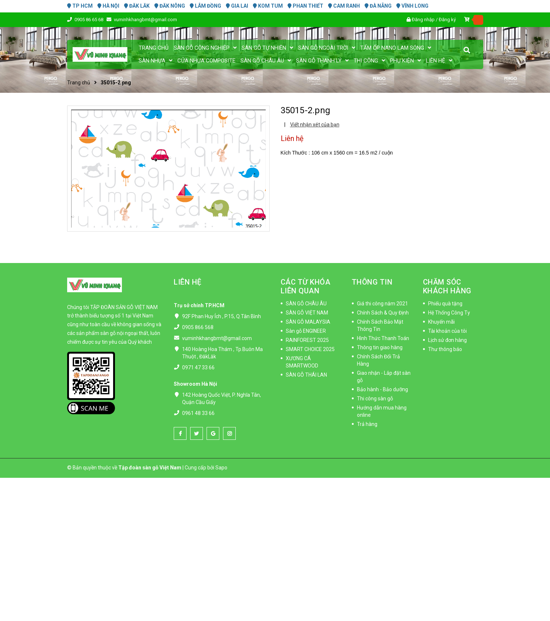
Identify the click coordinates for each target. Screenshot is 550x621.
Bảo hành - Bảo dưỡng (382, 389)
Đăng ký (447, 19)
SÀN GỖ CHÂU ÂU (306, 303)
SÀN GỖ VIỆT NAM (307, 313)
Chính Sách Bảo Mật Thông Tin (380, 325)
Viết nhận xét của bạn (314, 124)
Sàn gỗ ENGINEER (306, 331)
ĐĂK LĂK (137, 6)
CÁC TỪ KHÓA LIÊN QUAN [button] (306, 286)
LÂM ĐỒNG (205, 6)
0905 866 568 (198, 327)
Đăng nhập (423, 19)
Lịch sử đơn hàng (447, 340)
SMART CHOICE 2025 (310, 349)
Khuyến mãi (441, 322)
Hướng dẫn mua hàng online (382, 411)
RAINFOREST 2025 (307, 340)
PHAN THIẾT (305, 6)
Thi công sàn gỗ (375, 398)
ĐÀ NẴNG (378, 6)
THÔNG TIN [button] (372, 282)
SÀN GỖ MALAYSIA (308, 322)
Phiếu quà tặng (445, 303)
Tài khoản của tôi (447, 331)
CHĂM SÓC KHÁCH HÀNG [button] (447, 286)
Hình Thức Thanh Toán (383, 338)
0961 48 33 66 (198, 413)
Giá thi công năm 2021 (382, 303)
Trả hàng (367, 424)
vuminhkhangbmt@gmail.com (145, 19)
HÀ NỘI (108, 6)
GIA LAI (237, 6)
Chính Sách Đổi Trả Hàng (378, 360)
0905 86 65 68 (89, 19)
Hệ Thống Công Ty (449, 313)
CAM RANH (344, 6)
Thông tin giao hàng (380, 347)
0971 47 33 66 (198, 367)
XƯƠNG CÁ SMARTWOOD (302, 362)
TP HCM (80, 6)
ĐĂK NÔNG (169, 6)
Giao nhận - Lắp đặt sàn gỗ (384, 376)
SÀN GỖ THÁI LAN (306, 375)
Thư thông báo (445, 349)
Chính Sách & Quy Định (383, 313)
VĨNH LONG (412, 6)
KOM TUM (268, 6)
